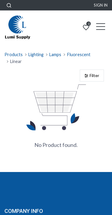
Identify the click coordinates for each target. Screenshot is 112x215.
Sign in (101, 5)
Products (13, 54)
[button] (8, 5)
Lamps (55, 54)
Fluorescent (78, 54)
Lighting (36, 54)
